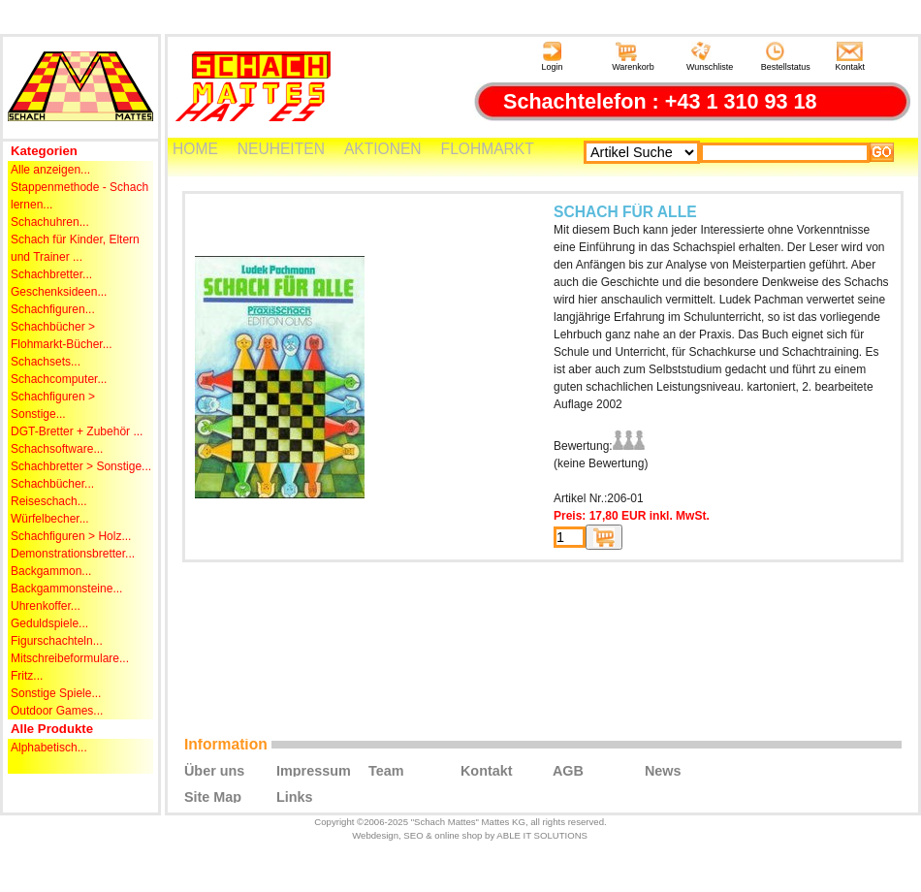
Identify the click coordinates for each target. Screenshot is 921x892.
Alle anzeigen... (50, 169)
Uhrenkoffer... (45, 606)
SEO (413, 835)
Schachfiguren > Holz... (71, 536)
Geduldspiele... (49, 623)
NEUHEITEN (281, 149)
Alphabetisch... (49, 747)
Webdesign (375, 835)
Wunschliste (709, 57)
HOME (195, 149)
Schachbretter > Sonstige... (81, 466)
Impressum (313, 770)
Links (294, 796)
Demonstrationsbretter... (73, 553)
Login (551, 57)
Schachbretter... (51, 274)
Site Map (212, 796)
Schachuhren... (50, 222)
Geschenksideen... (59, 292)
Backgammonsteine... (66, 588)
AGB (568, 770)
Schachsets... (45, 361)
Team (386, 770)
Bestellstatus (785, 57)
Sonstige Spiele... (56, 693)
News (663, 770)
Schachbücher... (52, 484)
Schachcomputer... (59, 379)
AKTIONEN (383, 149)
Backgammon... (51, 571)
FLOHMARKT (487, 149)
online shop (458, 835)
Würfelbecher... (50, 519)
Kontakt (851, 57)
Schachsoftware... (57, 449)
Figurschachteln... (57, 641)
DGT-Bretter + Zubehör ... (77, 431)
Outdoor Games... (57, 710)
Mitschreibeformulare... (70, 658)
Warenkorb (633, 57)
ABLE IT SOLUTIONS (542, 835)
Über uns (214, 770)
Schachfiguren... (53, 309)
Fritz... (27, 676)
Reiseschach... (49, 501)
